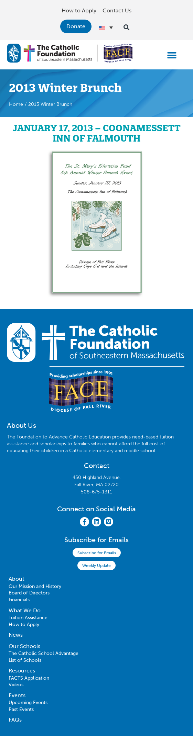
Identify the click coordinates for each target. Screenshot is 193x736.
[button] (171, 55)
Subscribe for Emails (96, 552)
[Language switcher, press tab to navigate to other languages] (105, 27)
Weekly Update (96, 565)
